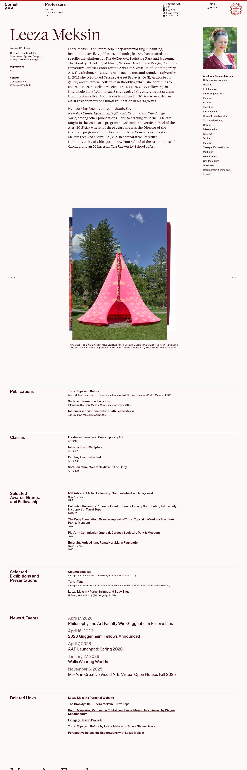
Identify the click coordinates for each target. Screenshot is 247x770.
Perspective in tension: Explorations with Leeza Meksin (106, 733)
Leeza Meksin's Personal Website (91, 698)
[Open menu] (211, 4)
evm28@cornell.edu (20, 85)
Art (168, 7)
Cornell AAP (11, 7)
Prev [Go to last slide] (12, 278)
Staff (48, 15)
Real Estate (172, 13)
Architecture (173, 4)
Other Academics (54, 12)
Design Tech (172, 16)
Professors (55, 5)
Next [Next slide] (234, 278)
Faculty (49, 10)
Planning (171, 10)
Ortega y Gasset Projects (85, 720)
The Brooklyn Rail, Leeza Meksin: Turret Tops (98, 704)
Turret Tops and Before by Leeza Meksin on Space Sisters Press (111, 726)
